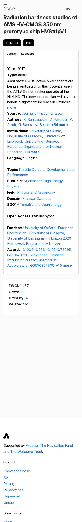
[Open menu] (5, 5)
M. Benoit (42, 125)
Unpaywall (11, 496)
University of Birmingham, (27, 238)
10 (31, 304)
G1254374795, (59, 249)
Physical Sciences (36, 198)
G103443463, (35, 249)
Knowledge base (16, 471)
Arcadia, (33, 445)
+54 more (59, 125)
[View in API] (68, 8)
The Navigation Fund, (57, 445)
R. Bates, (26, 125)
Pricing (8, 484)
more (11, 107)
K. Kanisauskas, (36, 119)
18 (22, 292)
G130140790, (18, 255)
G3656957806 (42, 265)
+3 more (52, 243)
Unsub (8, 502)
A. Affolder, (59, 119)
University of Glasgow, (25, 136)
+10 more (63, 265)
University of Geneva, (41, 141)
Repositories (13, 490)
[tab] (11, 53)
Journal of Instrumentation (42, 113)
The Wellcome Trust (26, 451)
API (6, 477)
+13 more (31, 152)
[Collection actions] (75, 8)
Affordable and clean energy (39, 204)
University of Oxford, (45, 131)
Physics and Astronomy (36, 192)
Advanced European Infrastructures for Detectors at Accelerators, (35, 260)
